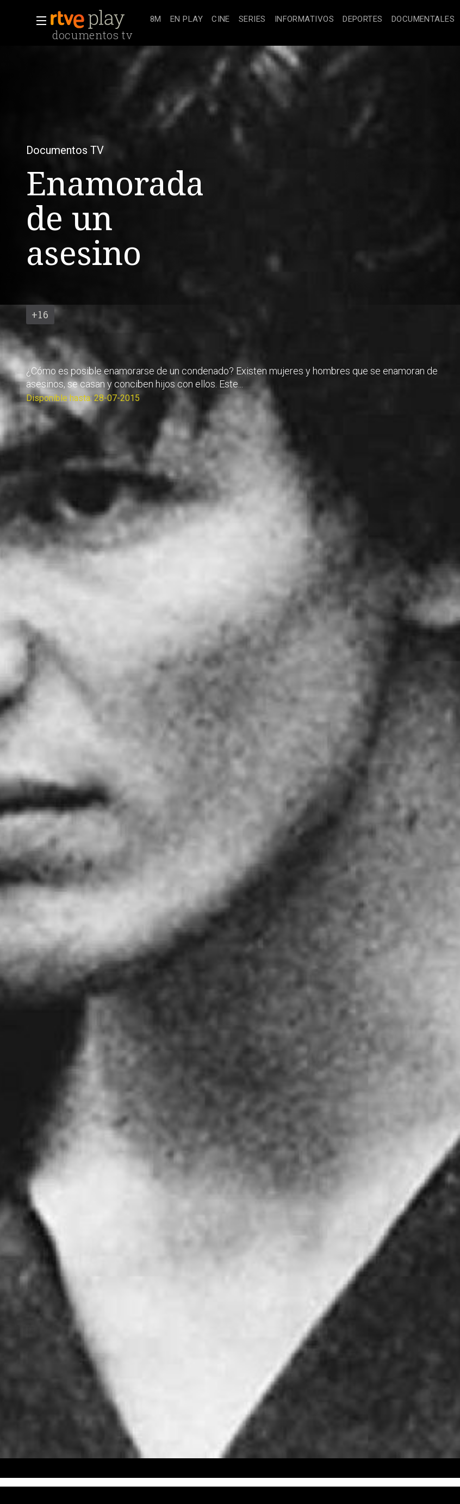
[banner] (98, 19)
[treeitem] (155, 20)
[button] (38, 21)
